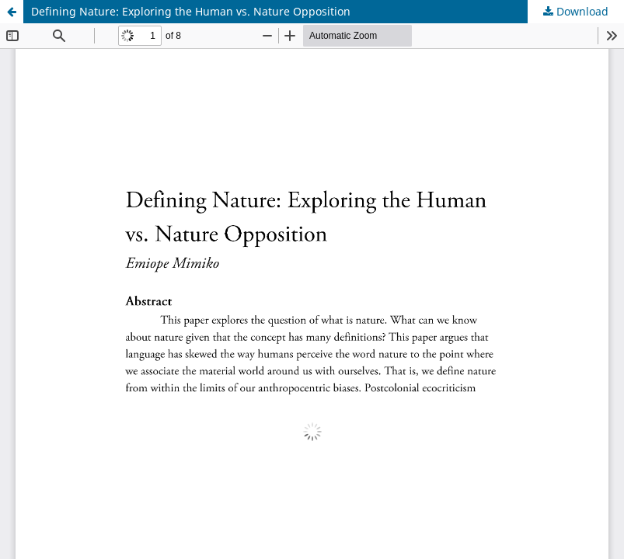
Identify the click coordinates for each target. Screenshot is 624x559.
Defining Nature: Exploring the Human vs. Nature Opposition (190, 11)
